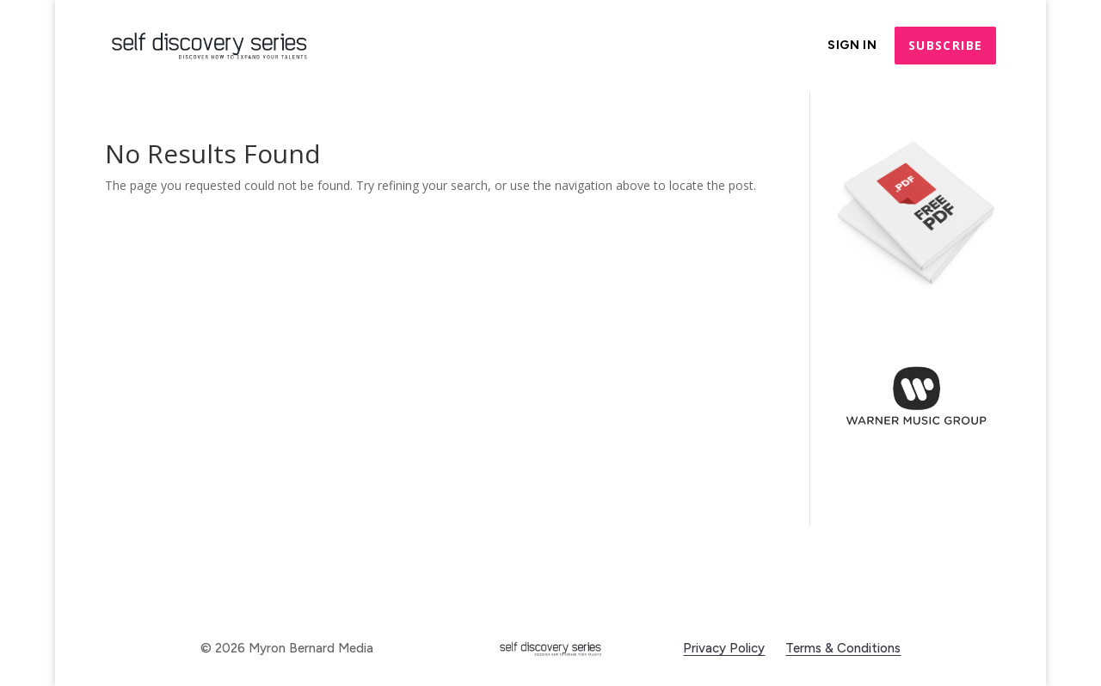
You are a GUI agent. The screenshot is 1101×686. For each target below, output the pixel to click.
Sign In (852, 46)
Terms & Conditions (843, 648)
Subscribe (945, 45)
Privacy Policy (724, 648)
